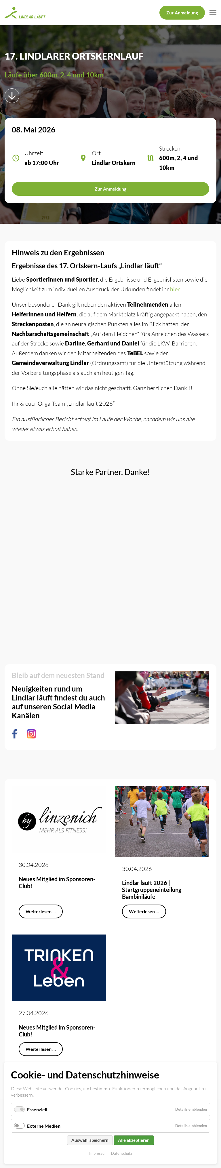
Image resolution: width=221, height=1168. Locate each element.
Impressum (98, 1153)
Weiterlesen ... (41, 911)
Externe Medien (43, 1126)
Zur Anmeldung (182, 12)
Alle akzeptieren (134, 1140)
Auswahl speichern (89, 1140)
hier (175, 289)
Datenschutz (121, 1153)
